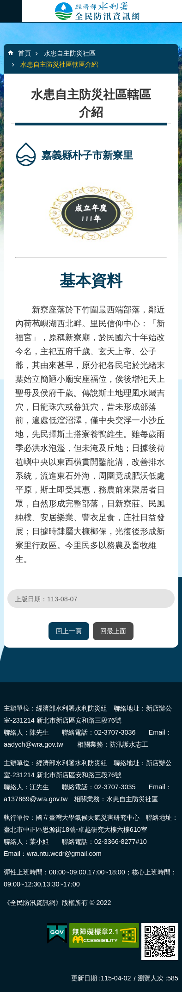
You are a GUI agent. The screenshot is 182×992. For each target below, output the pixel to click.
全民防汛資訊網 (102, 11)
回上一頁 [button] (69, 631)
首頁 (24, 53)
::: (3, 686)
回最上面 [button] (113, 631)
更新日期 (84, 978)
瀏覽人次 (151, 978)
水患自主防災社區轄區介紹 (59, 64)
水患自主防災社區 (70, 53)
